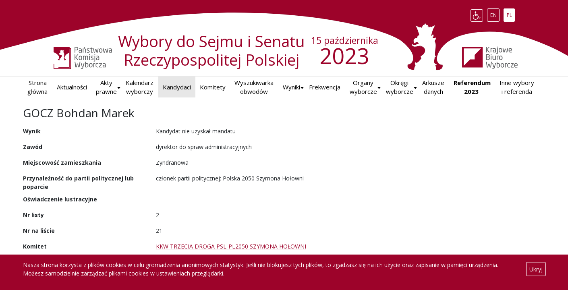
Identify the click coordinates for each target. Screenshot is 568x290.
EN (495, 14)
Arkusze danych (433, 87)
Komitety (213, 87)
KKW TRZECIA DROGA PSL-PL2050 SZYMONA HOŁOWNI (231, 246)
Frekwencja (324, 87)
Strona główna (37, 87)
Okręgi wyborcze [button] (399, 87)
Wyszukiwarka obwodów (254, 87)
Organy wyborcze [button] (363, 87)
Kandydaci (177, 87)
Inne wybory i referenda (517, 87)
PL (510, 14)
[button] (291, 87)
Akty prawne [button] (106, 87)
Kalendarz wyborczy (139, 87)
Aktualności (72, 87)
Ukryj (536, 269)
